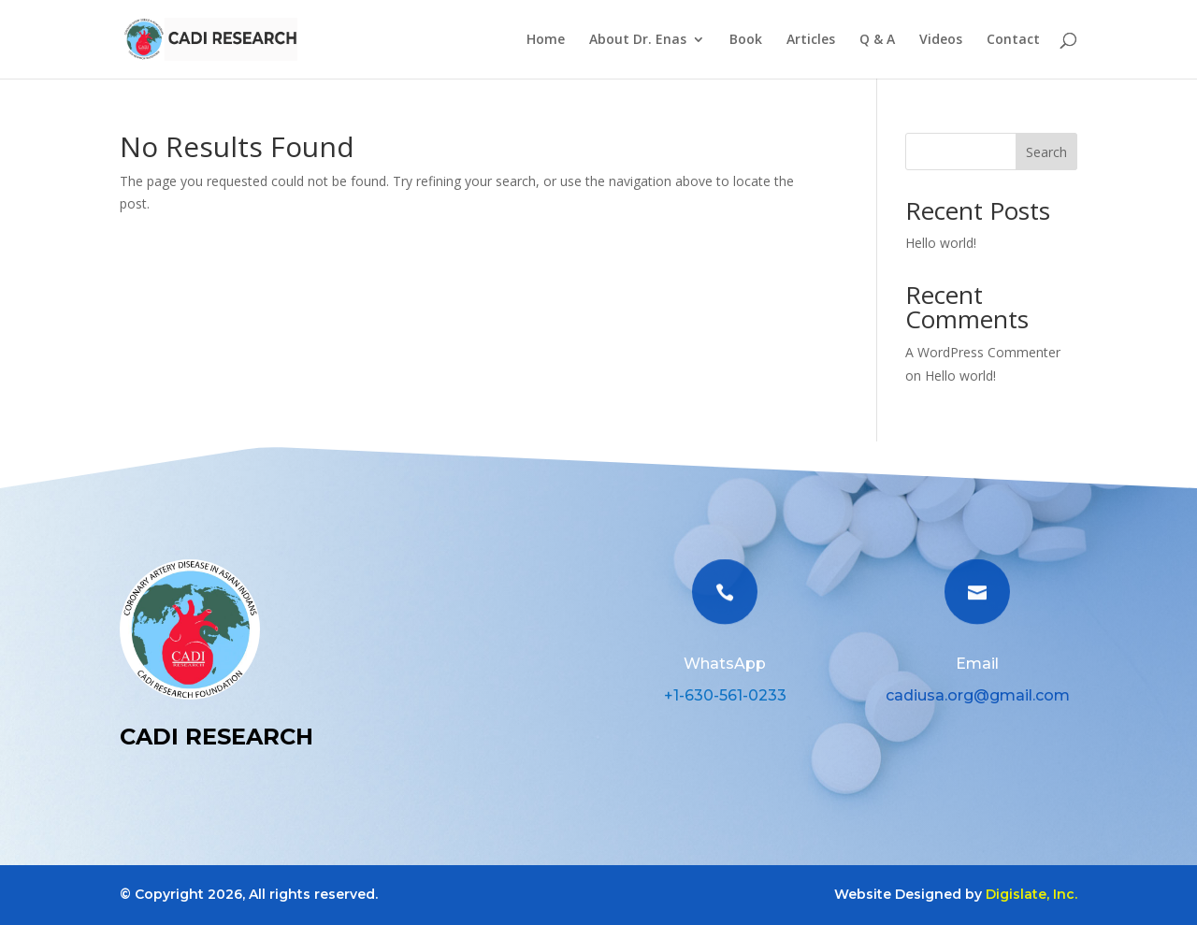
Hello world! (940, 243)
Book (745, 40)
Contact (1013, 40)
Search (1046, 152)
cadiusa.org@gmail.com (978, 695)
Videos (940, 40)
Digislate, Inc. (1031, 894)
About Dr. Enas (637, 40)
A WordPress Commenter (982, 352)
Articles (810, 40)
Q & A (877, 40)
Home (545, 40)
